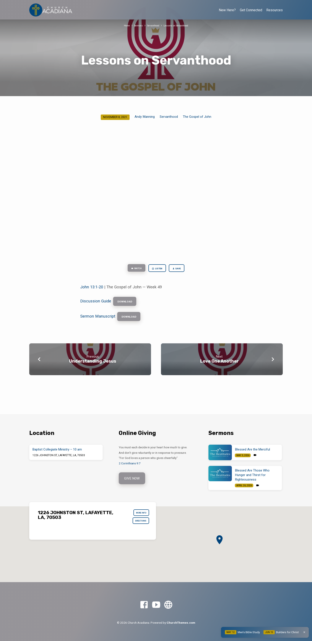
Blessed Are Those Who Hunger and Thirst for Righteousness (252, 474)
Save (181, 269)
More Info (138, 513)
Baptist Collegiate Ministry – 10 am (57, 449)
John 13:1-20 (91, 289)
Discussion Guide (95, 304)
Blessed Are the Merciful (252, 449)
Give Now (133, 479)
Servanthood (152, 25)
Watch (132, 269)
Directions (137, 524)
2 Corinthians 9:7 (130, 463)
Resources (274, 10)
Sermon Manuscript (97, 321)
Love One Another (219, 367)
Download (127, 304)
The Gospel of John (197, 117)
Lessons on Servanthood (179, 25)
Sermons (134, 25)
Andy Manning (145, 117)
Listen (157, 269)
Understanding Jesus (92, 367)
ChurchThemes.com (181, 622)
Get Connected (251, 10)
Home (121, 25)
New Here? (227, 10)
